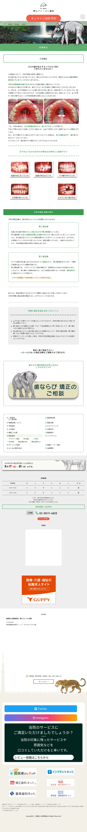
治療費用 (50, 448)
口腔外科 (50, 429)
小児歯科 (12, 429)
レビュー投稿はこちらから (32, 757)
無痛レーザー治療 (53, 445)
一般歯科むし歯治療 (13, 418)
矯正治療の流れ (23, 442)
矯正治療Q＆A (36, 442)
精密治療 (50, 422)
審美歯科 (50, 432)
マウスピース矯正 (14, 439)
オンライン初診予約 (43, 18)
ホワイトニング (52, 426)
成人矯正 (26, 439)
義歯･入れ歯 (13, 432)
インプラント (52, 436)
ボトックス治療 (14, 445)
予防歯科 (12, 426)
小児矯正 (35, 439)
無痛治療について (15, 422)
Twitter (41, 709)
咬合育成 (11, 442)
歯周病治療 (51, 418)
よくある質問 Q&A (15, 448)
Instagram (41, 718)
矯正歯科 (12, 436)
